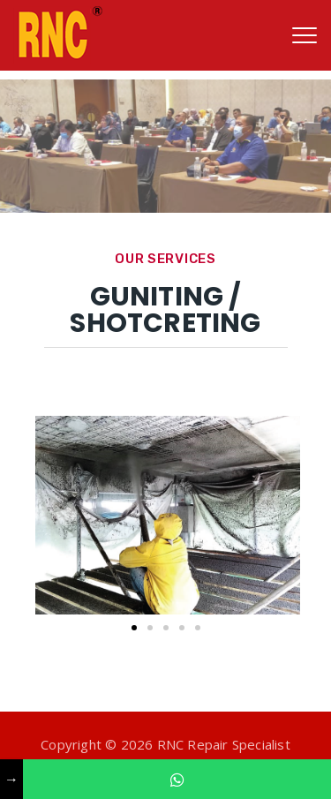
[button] (134, 627)
